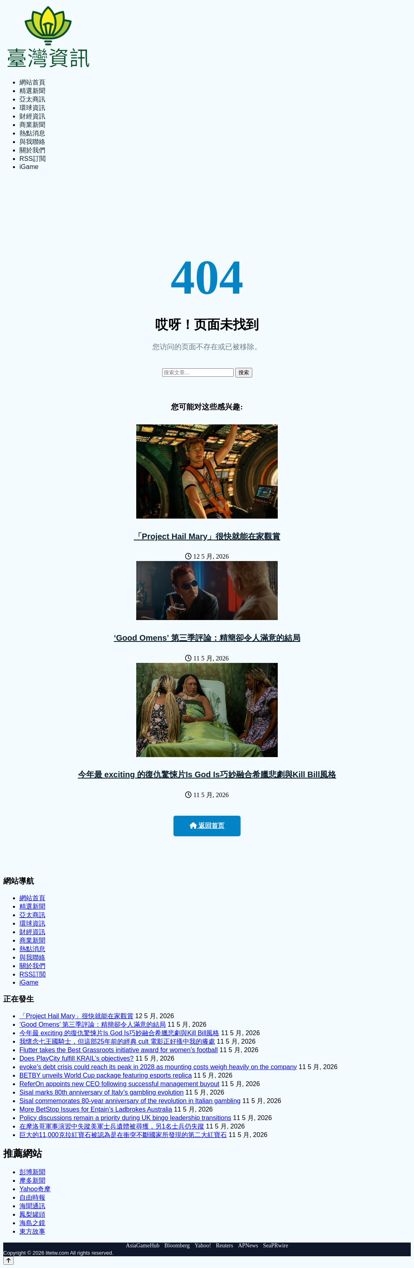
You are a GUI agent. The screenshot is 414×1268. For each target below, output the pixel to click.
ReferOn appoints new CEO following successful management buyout (119, 1083)
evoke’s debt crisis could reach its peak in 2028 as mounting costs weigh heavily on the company (158, 1066)
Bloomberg (177, 1246)
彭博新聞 (32, 1172)
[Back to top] (8, 1260)
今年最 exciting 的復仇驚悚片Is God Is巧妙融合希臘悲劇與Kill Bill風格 (207, 774)
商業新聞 (32, 124)
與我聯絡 (32, 141)
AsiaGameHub (142, 1246)
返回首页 (207, 825)
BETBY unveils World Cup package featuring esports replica (105, 1075)
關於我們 (32, 150)
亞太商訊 (32, 99)
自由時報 (32, 1197)
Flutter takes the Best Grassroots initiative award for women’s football (118, 1049)
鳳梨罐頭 (32, 1214)
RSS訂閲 (32, 158)
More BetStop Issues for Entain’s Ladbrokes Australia (95, 1109)
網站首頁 (32, 82)
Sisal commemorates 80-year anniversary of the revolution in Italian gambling (130, 1100)
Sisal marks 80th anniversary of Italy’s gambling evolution (101, 1092)
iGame (28, 166)
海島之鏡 (32, 1222)
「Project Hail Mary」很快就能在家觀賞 (207, 536)
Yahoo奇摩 (35, 1189)
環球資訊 (32, 107)
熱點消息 (32, 133)
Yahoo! (202, 1246)
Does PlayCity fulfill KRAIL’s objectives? (76, 1058)
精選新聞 (32, 90)
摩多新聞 (32, 1180)
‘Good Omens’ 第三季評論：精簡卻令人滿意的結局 (207, 637)
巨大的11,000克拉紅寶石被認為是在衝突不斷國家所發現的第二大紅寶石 (123, 1134)
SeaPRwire (275, 1246)
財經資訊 (32, 116)
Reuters (224, 1246)
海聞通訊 (32, 1206)
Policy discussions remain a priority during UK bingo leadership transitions (125, 1117)
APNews (248, 1246)
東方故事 (32, 1231)
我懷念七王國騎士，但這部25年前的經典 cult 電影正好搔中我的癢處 (117, 1041)
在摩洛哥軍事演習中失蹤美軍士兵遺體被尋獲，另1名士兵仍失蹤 (111, 1126)
